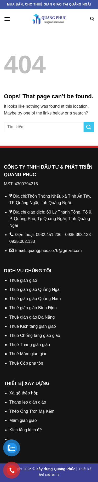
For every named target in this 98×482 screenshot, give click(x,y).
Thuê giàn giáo (23, 280)
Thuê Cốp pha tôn (26, 363)
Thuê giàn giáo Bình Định (33, 308)
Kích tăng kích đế (25, 430)
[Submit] (89, 127)
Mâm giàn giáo (23, 420)
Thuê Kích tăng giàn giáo (32, 326)
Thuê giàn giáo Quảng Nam (35, 298)
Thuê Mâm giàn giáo (28, 354)
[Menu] (7, 19)
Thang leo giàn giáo (27, 402)
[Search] (92, 19)
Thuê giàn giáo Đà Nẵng (32, 317)
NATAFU (52, 475)
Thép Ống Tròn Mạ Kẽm (31, 411)
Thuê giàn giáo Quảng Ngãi (35, 289)
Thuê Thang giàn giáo (29, 344)
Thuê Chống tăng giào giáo (34, 335)
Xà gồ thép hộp (23, 393)
